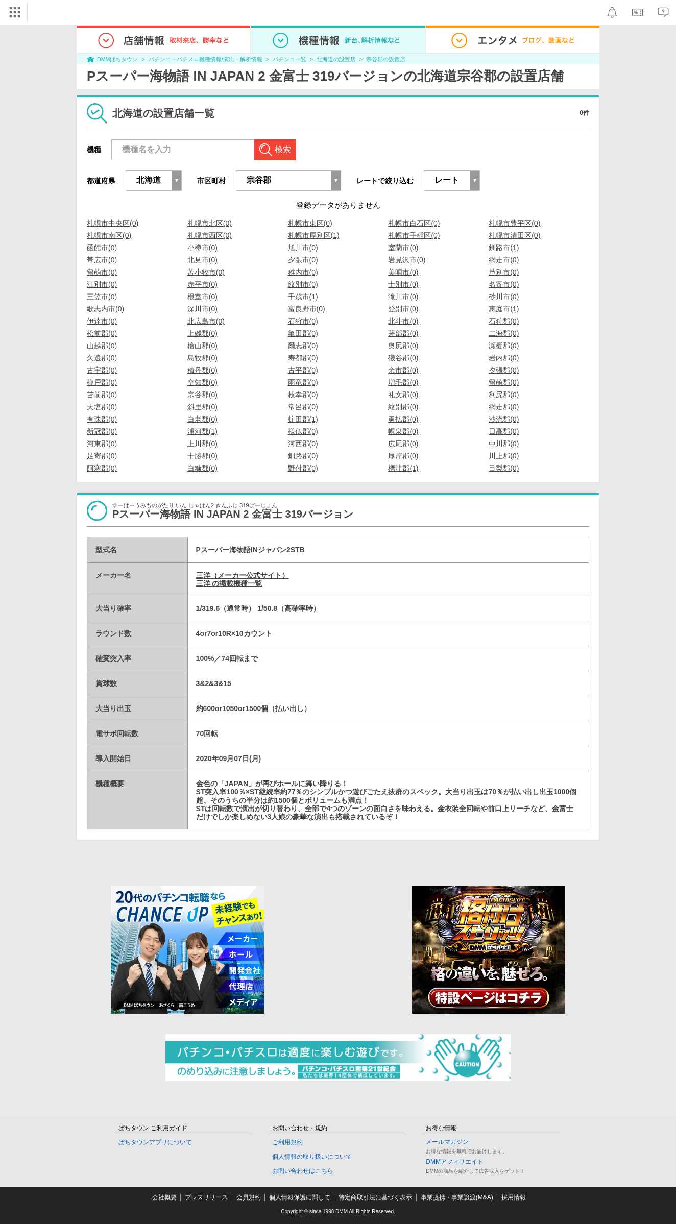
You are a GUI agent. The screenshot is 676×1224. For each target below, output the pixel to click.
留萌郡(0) (504, 382)
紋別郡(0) (403, 406)
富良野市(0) (306, 308)
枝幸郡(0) (303, 394)
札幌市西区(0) (209, 235)
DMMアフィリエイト (455, 1161)
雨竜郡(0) (303, 382)
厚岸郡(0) (403, 455)
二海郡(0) (504, 333)
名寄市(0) (504, 284)
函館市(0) (102, 247)
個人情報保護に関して (299, 1197)
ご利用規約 (287, 1142)
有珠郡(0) (102, 419)
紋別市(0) (303, 284)
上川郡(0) (202, 443)
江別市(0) (102, 284)
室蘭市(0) (403, 247)
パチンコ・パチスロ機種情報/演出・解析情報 (205, 59)
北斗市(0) (403, 321)
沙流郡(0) (504, 419)
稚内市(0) (303, 272)
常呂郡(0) (303, 406)
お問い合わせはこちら (302, 1170)
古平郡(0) (303, 370)
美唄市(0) (403, 272)
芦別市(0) (504, 272)
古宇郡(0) (102, 370)
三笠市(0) (102, 296)
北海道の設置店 (336, 59)
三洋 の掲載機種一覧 (229, 583)
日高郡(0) (504, 431)
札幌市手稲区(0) (414, 235)
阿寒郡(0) (102, 468)
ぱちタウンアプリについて (155, 1142)
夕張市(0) (303, 259)
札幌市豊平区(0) (514, 223)
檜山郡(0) (202, 345)
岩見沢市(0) (406, 259)
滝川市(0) (403, 296)
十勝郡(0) (202, 455)
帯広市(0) (102, 259)
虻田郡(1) (303, 419)
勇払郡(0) (403, 419)
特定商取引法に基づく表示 (375, 1197)
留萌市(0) (102, 272)
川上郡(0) (504, 455)
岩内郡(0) (504, 357)
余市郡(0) (403, 370)
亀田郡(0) (303, 333)
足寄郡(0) (102, 455)
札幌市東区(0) (310, 223)
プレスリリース (206, 1197)
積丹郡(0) (202, 370)
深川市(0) (202, 308)
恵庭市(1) (504, 308)
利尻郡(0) (504, 394)
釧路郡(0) (303, 455)
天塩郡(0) (102, 406)
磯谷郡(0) (403, 357)
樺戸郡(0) (102, 382)
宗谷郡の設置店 (385, 59)
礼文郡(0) (403, 394)
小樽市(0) (202, 247)
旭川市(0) (303, 247)
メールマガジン (447, 1141)
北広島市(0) (206, 321)
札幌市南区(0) (109, 235)
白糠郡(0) (202, 468)
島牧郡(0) (202, 357)
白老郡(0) (202, 419)
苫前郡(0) (102, 394)
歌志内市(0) (105, 308)
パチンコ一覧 (289, 59)
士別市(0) (403, 284)
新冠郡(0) (102, 431)
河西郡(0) (303, 443)
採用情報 (513, 1197)
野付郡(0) (303, 468)
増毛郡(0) (403, 382)
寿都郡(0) (303, 357)
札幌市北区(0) (209, 223)
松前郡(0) (102, 333)
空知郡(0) (202, 382)
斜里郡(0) (202, 406)
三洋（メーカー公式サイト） (242, 575)
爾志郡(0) (303, 345)
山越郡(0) (102, 345)
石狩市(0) (303, 321)
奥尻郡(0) (403, 345)
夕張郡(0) (504, 370)
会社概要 (164, 1197)
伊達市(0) (102, 321)
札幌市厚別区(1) (314, 235)
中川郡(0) (504, 443)
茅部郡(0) (403, 333)
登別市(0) (403, 308)
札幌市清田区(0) (514, 235)
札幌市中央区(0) (112, 223)
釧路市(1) (504, 247)
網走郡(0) (504, 406)
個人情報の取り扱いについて (312, 1156)
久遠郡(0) (102, 357)
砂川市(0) (504, 296)
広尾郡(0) (403, 443)
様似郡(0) (303, 431)
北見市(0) (202, 259)
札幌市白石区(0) (414, 223)
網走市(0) (504, 259)
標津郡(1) (403, 468)
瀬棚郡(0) (504, 345)
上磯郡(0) (202, 333)
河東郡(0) (102, 443)
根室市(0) (202, 296)
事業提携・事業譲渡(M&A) (457, 1197)
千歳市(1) (303, 296)
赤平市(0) (202, 284)
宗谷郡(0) (202, 394)
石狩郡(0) (504, 321)
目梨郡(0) (504, 468)
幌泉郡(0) (403, 431)
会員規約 (248, 1197)
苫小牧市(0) (206, 272)
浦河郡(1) (202, 431)
